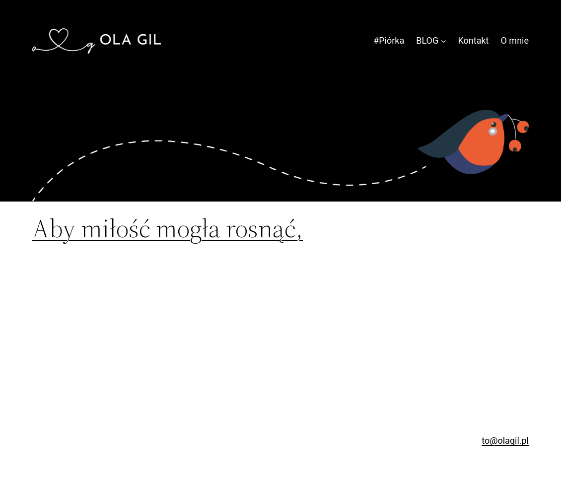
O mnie (515, 40)
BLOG (427, 40)
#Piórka (388, 40)
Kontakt (473, 40)
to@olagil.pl (505, 440)
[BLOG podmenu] (443, 41)
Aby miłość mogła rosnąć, (167, 228)
